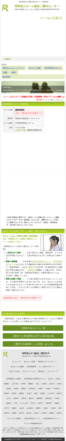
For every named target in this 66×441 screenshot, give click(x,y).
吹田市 (6, 413)
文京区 (29, 393)
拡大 (60, 18)
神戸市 (21, 413)
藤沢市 (31, 398)
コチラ (61, 99)
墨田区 (23, 388)
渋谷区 (59, 384)
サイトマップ (52, 371)
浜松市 (45, 408)
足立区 (50, 379)
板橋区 (6, 384)
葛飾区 (30, 384)
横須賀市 (48, 398)
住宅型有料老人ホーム (51, 418)
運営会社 (41, 371)
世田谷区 (32, 388)
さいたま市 (24, 403)
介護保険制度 (31, 367)
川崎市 (23, 398)
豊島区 (6, 393)
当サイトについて (29, 371)
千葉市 (57, 398)
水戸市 (6, 408)
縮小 (53, 18)
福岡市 (51, 413)
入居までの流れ (14, 371)
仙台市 (21, 408)
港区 (35, 393)
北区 (37, 384)
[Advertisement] (33, 37)
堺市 (60, 408)
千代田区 (56, 388)
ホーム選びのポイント (47, 367)
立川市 (8, 398)
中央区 (47, 388)
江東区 (44, 384)
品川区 (51, 384)
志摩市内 (31, 270)
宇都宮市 (48, 403)
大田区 (23, 384)
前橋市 (57, 403)
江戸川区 (15, 384)
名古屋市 (30, 408)
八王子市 (51, 393)
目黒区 (42, 393)
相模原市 (39, 398)
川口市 (32, 403)
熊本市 (59, 413)
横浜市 (16, 398)
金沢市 (36, 413)
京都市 (14, 413)
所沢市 (40, 403)
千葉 (15, 403)
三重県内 (31, 267)
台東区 (40, 388)
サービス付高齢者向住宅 (33, 423)
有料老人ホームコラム (46, 362)
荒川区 (58, 379)
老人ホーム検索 (29, 362)
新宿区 (8, 388)
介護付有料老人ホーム (41, 261)
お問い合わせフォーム (27, 434)
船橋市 (8, 403)
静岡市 (38, 408)
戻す (56, 18)
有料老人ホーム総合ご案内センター (37, 8)
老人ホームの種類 (17, 367)
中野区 (14, 393)
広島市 (44, 413)
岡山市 (29, 413)
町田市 (59, 393)
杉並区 (16, 388)
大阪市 (53, 408)
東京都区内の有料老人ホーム (34, 379)
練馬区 (21, 393)
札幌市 (14, 408)
